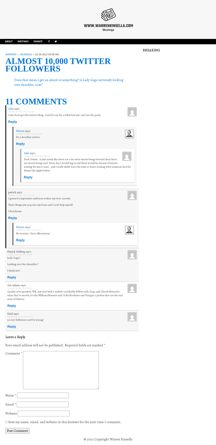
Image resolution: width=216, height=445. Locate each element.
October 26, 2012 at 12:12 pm (21, 195)
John (11, 108)
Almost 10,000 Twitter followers (58, 64)
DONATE (37, 41)
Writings (23, 41)
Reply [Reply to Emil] (11, 326)
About (9, 41)
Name (10, 395)
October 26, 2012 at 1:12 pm (19, 255)
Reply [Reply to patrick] (12, 218)
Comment (13, 353)
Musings (26, 54)
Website (11, 413)
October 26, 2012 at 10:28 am (21, 112)
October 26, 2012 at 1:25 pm (28, 230)
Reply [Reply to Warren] (20, 144)
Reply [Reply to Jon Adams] (11, 306)
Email (10, 404)
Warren (10, 54)
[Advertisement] (169, 106)
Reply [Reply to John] (12, 122)
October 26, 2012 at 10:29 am (29, 134)
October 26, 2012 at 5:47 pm (19, 317)
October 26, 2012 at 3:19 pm (19, 288)
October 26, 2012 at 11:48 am (37, 156)
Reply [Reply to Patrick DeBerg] (11, 277)
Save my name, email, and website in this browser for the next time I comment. (64, 422)
